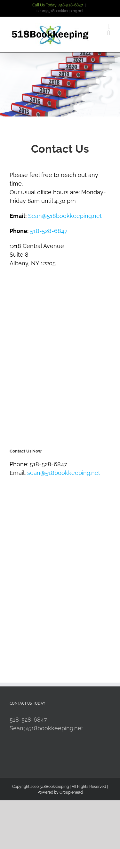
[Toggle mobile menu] (109, 26)
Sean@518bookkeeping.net (65, 215)
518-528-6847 (49, 231)
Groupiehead (71, 792)
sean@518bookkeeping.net (60, 11)
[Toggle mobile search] (108, 33)
